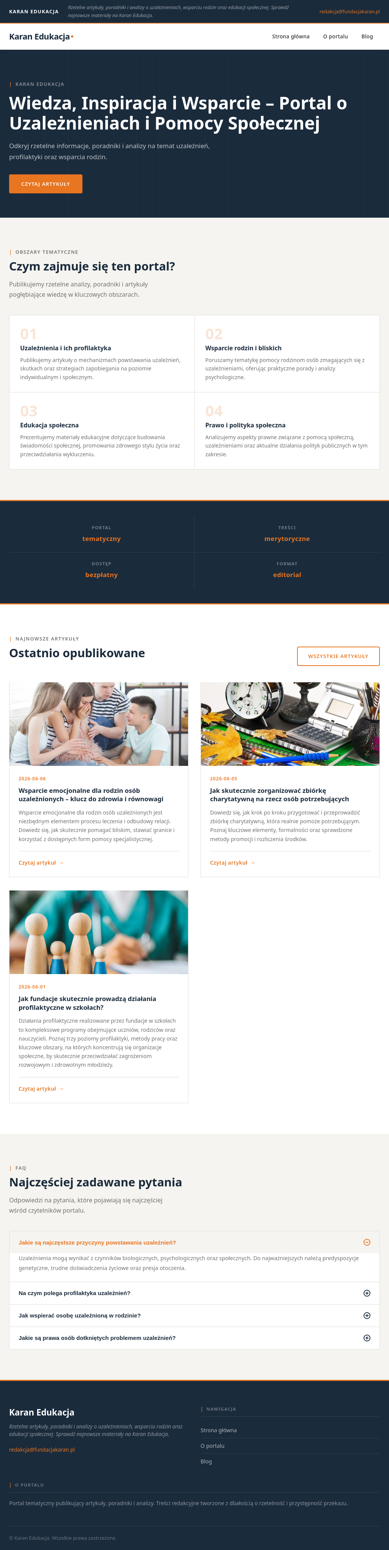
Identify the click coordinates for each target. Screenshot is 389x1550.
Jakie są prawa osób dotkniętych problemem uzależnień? (194, 1338)
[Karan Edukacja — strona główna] (41, 37)
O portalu (335, 36)
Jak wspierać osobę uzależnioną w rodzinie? (194, 1315)
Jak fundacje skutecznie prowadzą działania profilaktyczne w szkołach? (87, 1003)
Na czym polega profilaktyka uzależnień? (194, 1293)
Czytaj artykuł (42, 862)
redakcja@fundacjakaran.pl (349, 11)
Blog (367, 36)
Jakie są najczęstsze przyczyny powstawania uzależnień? (194, 1242)
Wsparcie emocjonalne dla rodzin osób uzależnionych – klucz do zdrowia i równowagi (91, 794)
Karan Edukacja (34, 11)
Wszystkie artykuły (338, 656)
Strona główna (291, 36)
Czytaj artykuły (45, 183)
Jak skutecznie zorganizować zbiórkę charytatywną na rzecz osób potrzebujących (279, 794)
